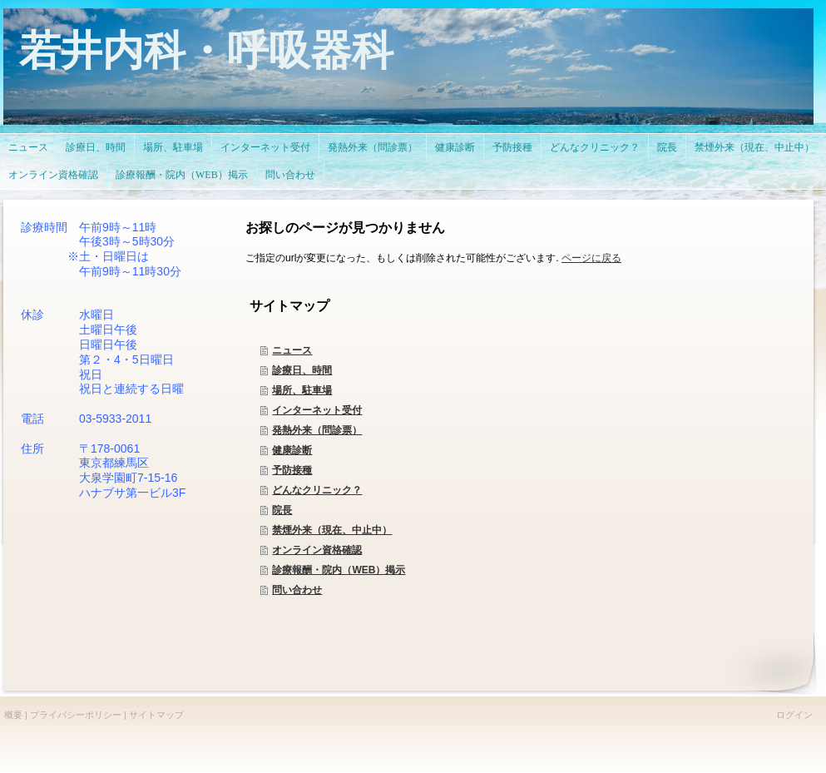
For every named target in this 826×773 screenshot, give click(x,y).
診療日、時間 (302, 370)
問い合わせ (297, 590)
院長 (282, 510)
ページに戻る (591, 258)
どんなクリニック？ (317, 490)
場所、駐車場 (302, 390)
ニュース (292, 350)
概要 (13, 715)
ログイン (794, 715)
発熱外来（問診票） (317, 430)
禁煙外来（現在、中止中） (332, 530)
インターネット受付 (317, 410)
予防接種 (292, 470)
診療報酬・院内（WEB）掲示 (338, 570)
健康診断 (292, 450)
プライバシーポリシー (75, 715)
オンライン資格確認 (317, 550)
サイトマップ (156, 715)
